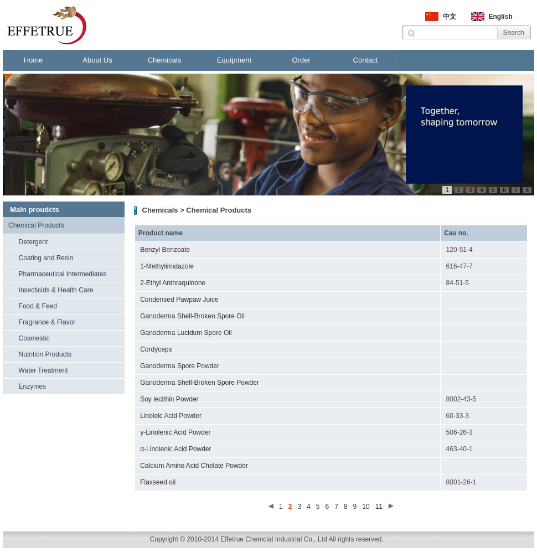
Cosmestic (34, 338)
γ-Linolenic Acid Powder (175, 432)
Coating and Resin (46, 258)
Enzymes (32, 386)
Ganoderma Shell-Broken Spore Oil (192, 316)
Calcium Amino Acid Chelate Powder (194, 466)
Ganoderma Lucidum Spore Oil (185, 333)
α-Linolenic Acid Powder (175, 449)
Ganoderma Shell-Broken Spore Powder (199, 382)
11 (379, 506)
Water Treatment (43, 370)
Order (301, 60)
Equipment (234, 60)
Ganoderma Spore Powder (179, 366)
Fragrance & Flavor (47, 322)
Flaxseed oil (157, 482)
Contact (365, 60)
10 (365, 506)
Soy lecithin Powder (169, 399)
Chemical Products (36, 225)
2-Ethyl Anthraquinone (172, 283)
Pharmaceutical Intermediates (63, 274)
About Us (97, 60)
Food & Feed (38, 306)
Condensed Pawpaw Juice (179, 299)
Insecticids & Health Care (56, 290)
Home (33, 60)
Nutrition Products (45, 354)
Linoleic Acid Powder (171, 416)
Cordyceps (156, 349)
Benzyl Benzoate (165, 250)
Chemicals (165, 60)
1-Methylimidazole (167, 266)
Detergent (33, 242)
